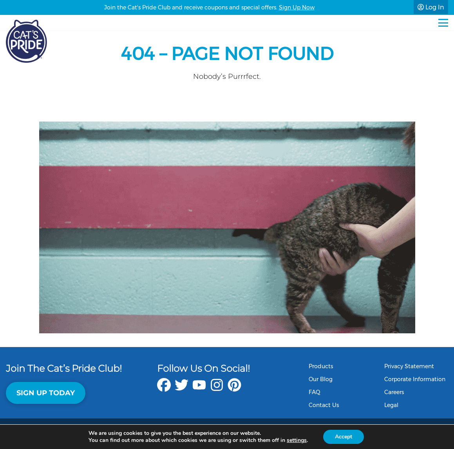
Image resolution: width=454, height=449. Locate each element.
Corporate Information (414, 379)
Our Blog (321, 379)
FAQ (314, 392)
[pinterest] (234, 389)
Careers (394, 392)
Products (321, 366)
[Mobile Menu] (443, 23)
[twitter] (181, 389)
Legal (391, 405)
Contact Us (324, 405)
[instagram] (217, 389)
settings (297, 440)
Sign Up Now (297, 7)
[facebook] (164, 389)
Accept (343, 436)
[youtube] (199, 389)
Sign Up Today (45, 393)
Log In (431, 7)
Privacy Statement (409, 366)
